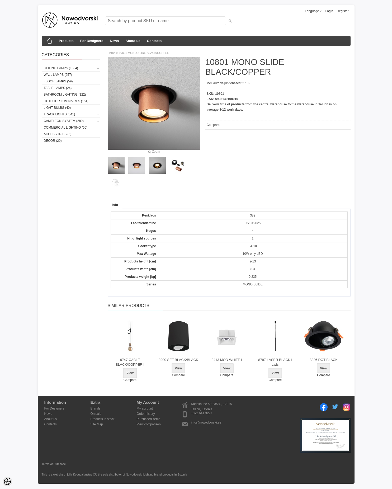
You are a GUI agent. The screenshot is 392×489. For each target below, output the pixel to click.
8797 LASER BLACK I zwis (275, 362)
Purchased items (148, 419)
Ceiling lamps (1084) (61, 68)
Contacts (154, 41)
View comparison (149, 424)
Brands (96, 408)
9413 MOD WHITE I (226, 360)
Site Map (97, 424)
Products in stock (103, 419)
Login (329, 11)
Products (66, 41)
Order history (146, 414)
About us (132, 41)
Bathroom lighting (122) (65, 94)
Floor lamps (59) (58, 81)
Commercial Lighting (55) (66, 127)
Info (115, 205)
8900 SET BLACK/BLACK (178, 360)
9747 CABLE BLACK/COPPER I (130, 362)
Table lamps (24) (58, 88)
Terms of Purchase (54, 464)
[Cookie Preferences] (7, 481)
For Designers (91, 41)
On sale (96, 414)
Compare (213, 125)
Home (111, 52)
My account (145, 408)
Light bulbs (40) (57, 108)
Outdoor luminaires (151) (66, 101)
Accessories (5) (58, 134)
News (114, 41)
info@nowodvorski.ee (206, 422)
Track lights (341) (59, 114)
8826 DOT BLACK (324, 360)
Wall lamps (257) (58, 75)
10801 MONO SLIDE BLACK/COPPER (144, 52)
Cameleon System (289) (64, 121)
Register (343, 11)
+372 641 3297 (201, 413)
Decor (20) (53, 141)
